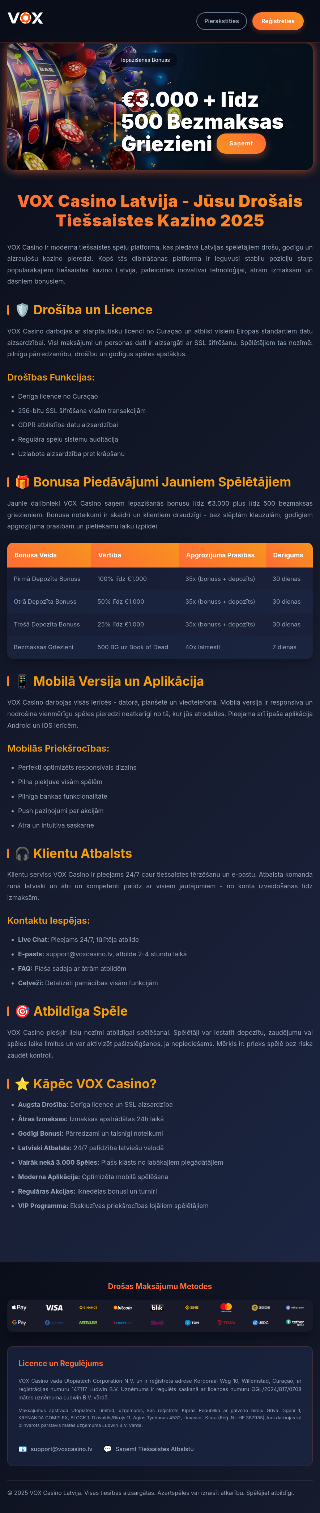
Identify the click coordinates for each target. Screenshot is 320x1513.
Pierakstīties (221, 21)
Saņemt (241, 143)
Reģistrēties (278, 21)
